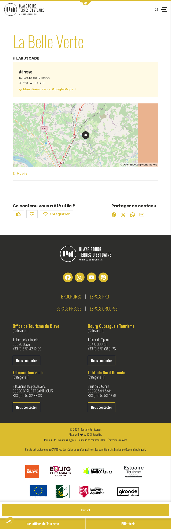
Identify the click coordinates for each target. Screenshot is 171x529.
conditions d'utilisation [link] (110, 449)
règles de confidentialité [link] (79, 449)
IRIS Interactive (94, 434)
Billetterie (128, 523)
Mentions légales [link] (67, 440)
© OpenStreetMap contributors (138, 164)
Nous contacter (26, 360)
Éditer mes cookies (117, 440)
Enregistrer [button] (56, 214)
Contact (85, 510)
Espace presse (69, 308)
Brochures (71, 296)
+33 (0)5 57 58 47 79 (102, 395)
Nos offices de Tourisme (42, 523)
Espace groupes (104, 308)
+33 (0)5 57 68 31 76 (102, 349)
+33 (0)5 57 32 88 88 (27, 395)
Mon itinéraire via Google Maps (48, 89)
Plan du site (50, 440)
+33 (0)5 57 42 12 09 (27, 349)
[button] (85, 3)
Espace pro (99, 296)
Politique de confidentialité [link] (91, 440)
